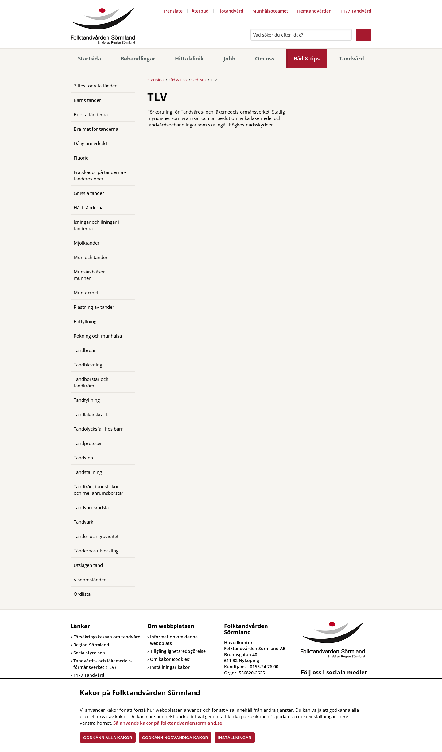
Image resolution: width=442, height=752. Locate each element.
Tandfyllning (87, 400)
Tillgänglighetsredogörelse (178, 651)
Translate (173, 11)
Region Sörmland (90, 645)
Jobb (229, 58)
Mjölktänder (86, 243)
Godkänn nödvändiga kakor (175, 737)
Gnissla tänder (89, 193)
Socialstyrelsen (88, 653)
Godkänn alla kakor (107, 737)
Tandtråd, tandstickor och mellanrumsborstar (98, 489)
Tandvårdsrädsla (91, 507)
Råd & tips (307, 58)
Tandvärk (83, 522)
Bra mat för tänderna (96, 129)
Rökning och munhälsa (98, 336)
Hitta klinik (189, 58)
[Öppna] (126, 100)
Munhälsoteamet (270, 11)
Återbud (200, 11)
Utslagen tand (88, 565)
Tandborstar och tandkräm (91, 382)
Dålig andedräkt (90, 143)
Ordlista (82, 594)
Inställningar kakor (170, 667)
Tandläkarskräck (91, 414)
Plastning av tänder (94, 307)
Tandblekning (88, 365)
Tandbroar (85, 350)
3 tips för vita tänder (95, 86)
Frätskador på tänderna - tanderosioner (100, 175)
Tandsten (83, 458)
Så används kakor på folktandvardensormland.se (167, 723)
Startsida (89, 58)
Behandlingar (138, 58)
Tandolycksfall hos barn (99, 429)
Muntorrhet (86, 292)
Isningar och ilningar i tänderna (96, 225)
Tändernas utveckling (96, 551)
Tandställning (88, 472)
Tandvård (351, 58)
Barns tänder (87, 100)
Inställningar (234, 737)
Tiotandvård (230, 11)
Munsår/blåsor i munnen (90, 275)
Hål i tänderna (88, 207)
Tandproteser (88, 443)
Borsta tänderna (91, 114)
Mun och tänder (90, 257)
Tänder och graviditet (96, 536)
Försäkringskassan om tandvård (106, 637)
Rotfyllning (85, 321)
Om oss (264, 58)
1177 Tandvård (355, 11)
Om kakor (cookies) (170, 659)
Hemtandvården (314, 11)
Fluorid (81, 158)
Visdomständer (90, 579)
